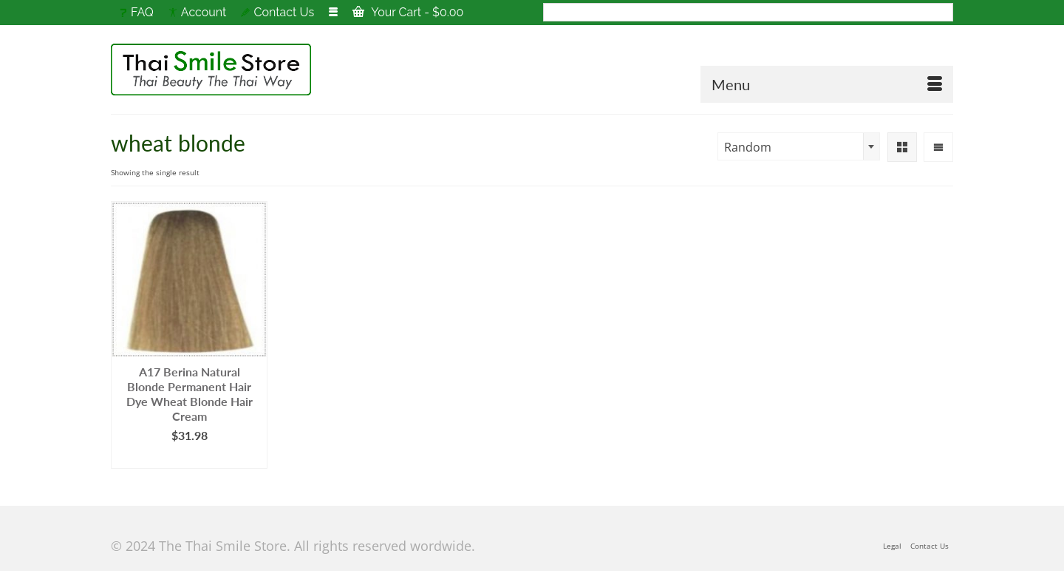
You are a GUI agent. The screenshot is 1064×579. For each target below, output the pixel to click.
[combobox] (798, 146)
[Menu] (826, 84)
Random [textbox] (747, 147)
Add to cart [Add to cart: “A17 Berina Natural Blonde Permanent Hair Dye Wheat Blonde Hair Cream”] (189, 457)
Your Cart (407, 12)
